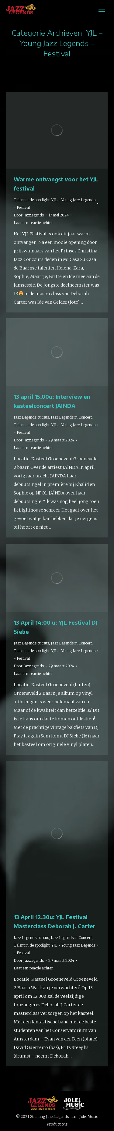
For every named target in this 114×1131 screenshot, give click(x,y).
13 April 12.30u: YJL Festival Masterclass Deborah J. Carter (54, 921)
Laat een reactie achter (33, 222)
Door (29, 215)
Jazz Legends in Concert (71, 417)
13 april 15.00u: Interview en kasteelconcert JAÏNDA (52, 401)
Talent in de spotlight (32, 200)
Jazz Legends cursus (31, 417)
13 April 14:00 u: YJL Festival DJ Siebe (55, 627)
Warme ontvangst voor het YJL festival (56, 184)
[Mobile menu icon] (102, 9)
